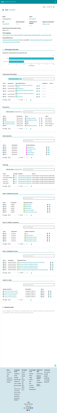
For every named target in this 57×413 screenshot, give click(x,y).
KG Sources (16, 394)
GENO (23, 385)
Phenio (23, 380)
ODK (30, 383)
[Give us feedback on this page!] (55, 366)
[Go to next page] (24, 100)
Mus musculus (32, 19)
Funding (8, 382)
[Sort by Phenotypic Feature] (26, 83)
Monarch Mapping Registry (39, 377)
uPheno (23, 376)
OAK (30, 381)
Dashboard (16, 396)
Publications (9, 380)
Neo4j (16, 377)
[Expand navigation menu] (55, 1)
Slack (46, 374)
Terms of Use (17, 388)
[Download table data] (31, 100)
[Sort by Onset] (53, 83)
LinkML (30, 377)
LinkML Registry (38, 385)
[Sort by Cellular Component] (35, 231)
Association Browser (17, 399)
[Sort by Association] (14, 83)
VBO (23, 384)
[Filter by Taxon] (14, 112)
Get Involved (47, 372)
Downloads (16, 373)
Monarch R (17, 379)
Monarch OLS (40, 373)
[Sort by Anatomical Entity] (35, 145)
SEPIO (23, 387)
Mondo (23, 372)
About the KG (17, 392)
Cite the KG (17, 390)
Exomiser (31, 373)
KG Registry (39, 382)
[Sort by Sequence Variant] (12, 289)
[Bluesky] (29, 410)
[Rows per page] (9, 100)
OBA (23, 382)
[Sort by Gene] (6, 83)
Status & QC (17, 381)
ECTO (23, 389)
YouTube (46, 380)
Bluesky (46, 382)
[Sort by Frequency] (48, 83)
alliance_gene (46, 24)
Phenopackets (32, 389)
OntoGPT (31, 385)
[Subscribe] (24, 408)
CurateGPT (31, 387)
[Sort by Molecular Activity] (33, 202)
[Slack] (26, 408)
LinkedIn (46, 378)
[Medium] (28, 408)
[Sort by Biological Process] (26, 260)
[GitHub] (30, 408)
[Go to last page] (26, 100)
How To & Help (17, 383)
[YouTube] (27, 410)
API (15, 375)
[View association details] (39, 86)
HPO (23, 378)
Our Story (9, 372)
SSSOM (30, 379)
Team (8, 374)
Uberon (23, 374)
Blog (45, 376)
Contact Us (9, 378)
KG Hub (38, 380)
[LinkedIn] (32, 408)
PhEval (30, 375)
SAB (7, 376)
